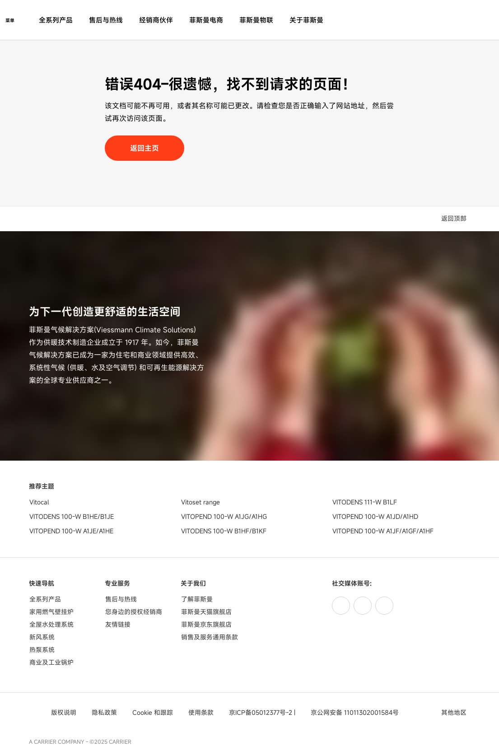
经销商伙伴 (156, 19)
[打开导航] (10, 19)
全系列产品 (56, 19)
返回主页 (144, 148)
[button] (456, 218)
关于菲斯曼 (306, 19)
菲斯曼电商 (206, 19)
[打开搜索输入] (466, 20)
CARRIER (120, 741)
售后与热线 (106, 19)
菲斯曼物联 (256, 19)
